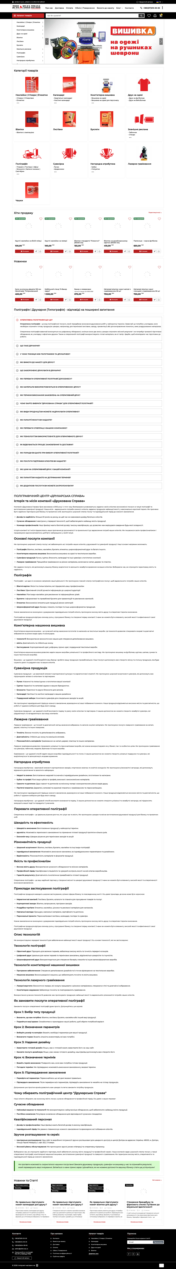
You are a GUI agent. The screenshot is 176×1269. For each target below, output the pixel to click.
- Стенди (131, 135)
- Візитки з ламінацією (25, 132)
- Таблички (132, 132)
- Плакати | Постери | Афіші (27, 167)
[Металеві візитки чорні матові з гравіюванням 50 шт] (117, 277)
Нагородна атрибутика (102, 164)
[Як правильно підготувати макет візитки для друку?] (106, 1194)
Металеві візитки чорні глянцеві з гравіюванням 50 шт (147, 290)
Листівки (58, 129)
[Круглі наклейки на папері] (58, 229)
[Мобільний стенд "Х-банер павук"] (58, 277)
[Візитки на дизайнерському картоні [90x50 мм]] (117, 229)
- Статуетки (95, 169)
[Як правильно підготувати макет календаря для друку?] (32, 1194)
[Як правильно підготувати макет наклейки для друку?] (69, 1194)
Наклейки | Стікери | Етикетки (32, 95)
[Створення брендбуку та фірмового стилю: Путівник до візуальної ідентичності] (143, 1194)
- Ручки (56, 167)
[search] (92, 15)
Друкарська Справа (25, 1223)
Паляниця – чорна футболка (145, 241)
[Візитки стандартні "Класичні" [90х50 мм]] (88, 229)
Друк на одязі (135, 95)
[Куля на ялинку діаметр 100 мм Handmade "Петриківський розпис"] (28, 277)
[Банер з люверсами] (88, 277)
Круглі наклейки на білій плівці (28, 241)
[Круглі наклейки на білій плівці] (28, 229)
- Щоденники (58, 169)
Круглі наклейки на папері (56, 241)
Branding (18, 1190)
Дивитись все (93, 1254)
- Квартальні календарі (62, 98)
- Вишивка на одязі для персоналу (104, 100)
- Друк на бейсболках (137, 100)
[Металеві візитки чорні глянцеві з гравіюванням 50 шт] (147, 277)
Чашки (19, 200)
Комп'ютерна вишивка (102, 95)
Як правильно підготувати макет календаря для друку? (31, 1205)
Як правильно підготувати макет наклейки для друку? (68, 1205)
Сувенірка (58, 164)
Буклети (94, 129)
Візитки (20, 129)
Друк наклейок (57, 1187)
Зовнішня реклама (138, 129)
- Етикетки (20, 100)
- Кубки (93, 167)
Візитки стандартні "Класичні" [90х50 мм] (88, 243)
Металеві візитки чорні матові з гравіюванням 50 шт (117, 290)
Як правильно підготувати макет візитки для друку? (104, 1205)
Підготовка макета (21, 1187)
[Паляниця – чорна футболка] (147, 229)
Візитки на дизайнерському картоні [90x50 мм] (117, 243)
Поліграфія (22, 164)
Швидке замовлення (36, 251)
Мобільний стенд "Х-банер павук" (58, 291)
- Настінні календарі (61, 100)
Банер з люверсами (88, 290)
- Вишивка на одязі (98, 98)
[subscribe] (145, 1242)
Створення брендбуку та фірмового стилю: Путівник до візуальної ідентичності (143, 1206)
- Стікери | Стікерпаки (25, 98)
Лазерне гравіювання (139, 164)
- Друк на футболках (136, 98)
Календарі (58, 95)
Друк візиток (93, 1187)
